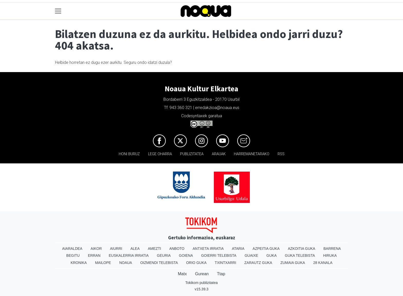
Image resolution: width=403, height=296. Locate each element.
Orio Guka (196, 263)
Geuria (164, 255)
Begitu (73, 255)
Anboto (177, 248)
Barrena (332, 248)
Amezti (154, 248)
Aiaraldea (72, 248)
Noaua (125, 263)
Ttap (221, 274)
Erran (94, 255)
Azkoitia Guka (301, 248)
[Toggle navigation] (58, 11)
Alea (135, 248)
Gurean (202, 274)
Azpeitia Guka (266, 248)
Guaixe (251, 255)
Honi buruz (129, 154)
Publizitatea (192, 154)
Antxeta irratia (208, 248)
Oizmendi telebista (159, 263)
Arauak (219, 154)
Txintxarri (225, 263)
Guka (272, 255)
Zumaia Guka (292, 263)
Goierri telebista (218, 255)
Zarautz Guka (258, 263)
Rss (281, 154)
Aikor (96, 248)
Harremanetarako (251, 154)
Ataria (238, 248)
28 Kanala (323, 263)
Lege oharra (160, 154)
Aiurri (116, 248)
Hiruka (330, 255)
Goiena (186, 255)
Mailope (103, 263)
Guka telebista (300, 255)
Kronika (79, 263)
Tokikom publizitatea (201, 283)
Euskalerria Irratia (129, 255)
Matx (182, 274)
